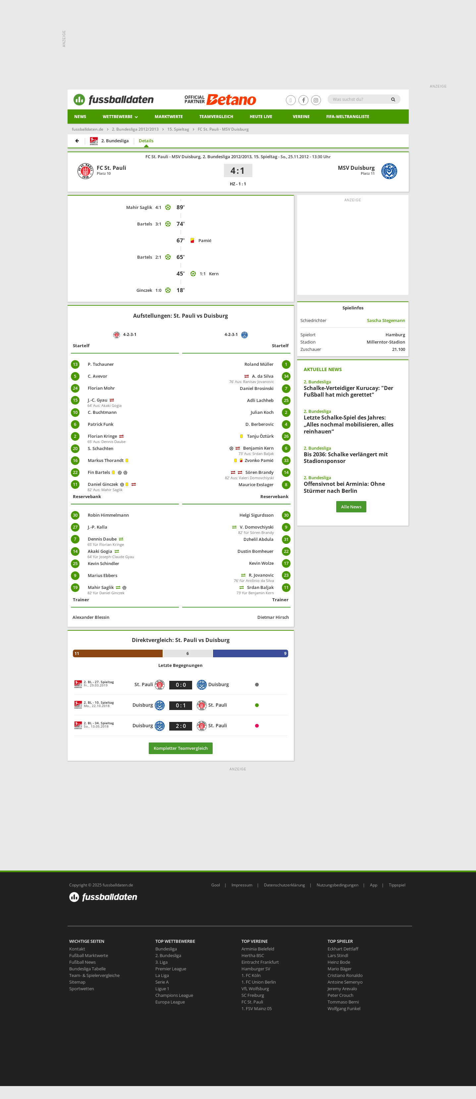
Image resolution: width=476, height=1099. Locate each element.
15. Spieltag (178, 129)
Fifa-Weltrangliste (347, 116)
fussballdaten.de (87, 129)
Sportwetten (81, 989)
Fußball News (82, 962)
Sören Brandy (259, 472)
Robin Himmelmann (108, 515)
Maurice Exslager (256, 484)
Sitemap (77, 982)
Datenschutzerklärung (284, 885)
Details (146, 141)
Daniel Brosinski (257, 388)
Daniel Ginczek (103, 484)
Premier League (170, 969)
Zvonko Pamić (259, 460)
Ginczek (144, 290)
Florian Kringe (102, 436)
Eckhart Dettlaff (343, 949)
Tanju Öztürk (260, 436)
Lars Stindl (338, 955)
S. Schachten (100, 448)
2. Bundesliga (109, 141)
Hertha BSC (252, 955)
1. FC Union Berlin (258, 982)
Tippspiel (397, 885)
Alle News (351, 507)
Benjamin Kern (258, 448)
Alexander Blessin (91, 617)
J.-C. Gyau (97, 400)
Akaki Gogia (100, 551)
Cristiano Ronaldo (345, 975)
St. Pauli (149, 685)
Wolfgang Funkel (344, 1008)
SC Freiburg (252, 995)
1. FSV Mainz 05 (256, 1008)
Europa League (170, 1002)
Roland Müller (259, 364)
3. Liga (161, 962)
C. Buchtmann (102, 412)
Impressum (242, 885)
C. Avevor (97, 376)
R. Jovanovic (261, 575)
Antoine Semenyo (345, 982)
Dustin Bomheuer (256, 551)
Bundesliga (166, 949)
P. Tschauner (101, 364)
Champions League (174, 995)
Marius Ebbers (102, 575)
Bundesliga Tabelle (87, 969)
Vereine (301, 116)
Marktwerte (169, 116)
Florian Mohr (101, 388)
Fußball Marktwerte (88, 955)
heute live (261, 116)
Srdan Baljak (260, 587)
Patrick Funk (100, 424)
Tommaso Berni (343, 1002)
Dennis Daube (102, 539)
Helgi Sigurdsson (256, 515)
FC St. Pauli (252, 1002)
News (80, 116)
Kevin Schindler (103, 563)
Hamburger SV (255, 969)
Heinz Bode (339, 962)
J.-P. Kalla (97, 527)
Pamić (204, 240)
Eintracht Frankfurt (260, 962)
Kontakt (77, 949)
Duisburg (213, 685)
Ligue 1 (162, 989)
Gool (215, 885)
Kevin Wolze (261, 563)
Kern (214, 274)
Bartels (144, 224)
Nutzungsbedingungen (337, 885)
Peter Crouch (340, 995)
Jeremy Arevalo (342, 989)
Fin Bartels (99, 472)
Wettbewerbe (120, 116)
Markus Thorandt (106, 460)
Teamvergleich (216, 116)
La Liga (162, 975)
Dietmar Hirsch (273, 617)
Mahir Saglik (139, 207)
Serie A (162, 982)
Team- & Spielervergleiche (94, 975)
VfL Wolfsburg (255, 989)
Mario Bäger (339, 969)
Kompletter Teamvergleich (181, 748)
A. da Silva (263, 376)
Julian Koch (262, 412)
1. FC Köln (251, 975)
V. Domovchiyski (257, 527)
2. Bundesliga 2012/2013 (135, 129)
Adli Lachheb (260, 400)
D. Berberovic (259, 424)
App (373, 885)
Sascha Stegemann (386, 320)
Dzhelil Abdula (258, 539)
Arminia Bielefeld (257, 949)
